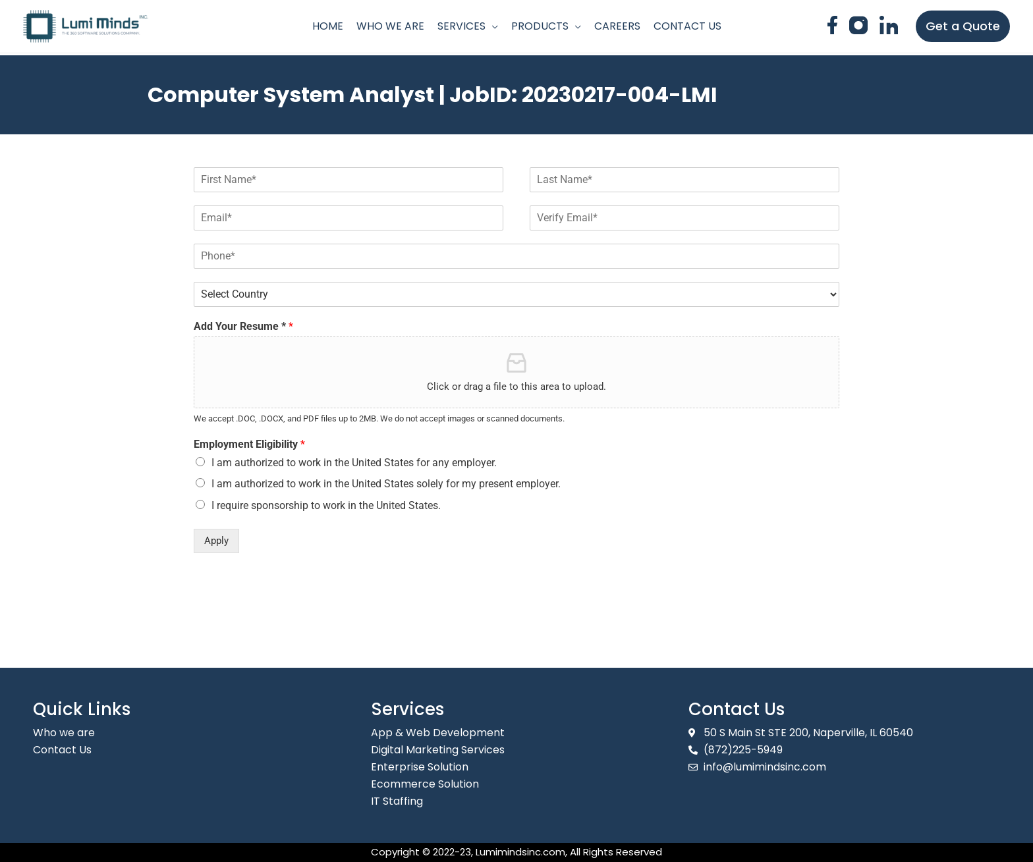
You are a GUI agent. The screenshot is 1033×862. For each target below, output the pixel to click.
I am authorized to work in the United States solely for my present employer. (386, 483)
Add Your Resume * (243, 326)
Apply (216, 541)
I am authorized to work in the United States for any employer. (354, 462)
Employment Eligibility (249, 444)
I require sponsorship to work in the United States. (326, 505)
